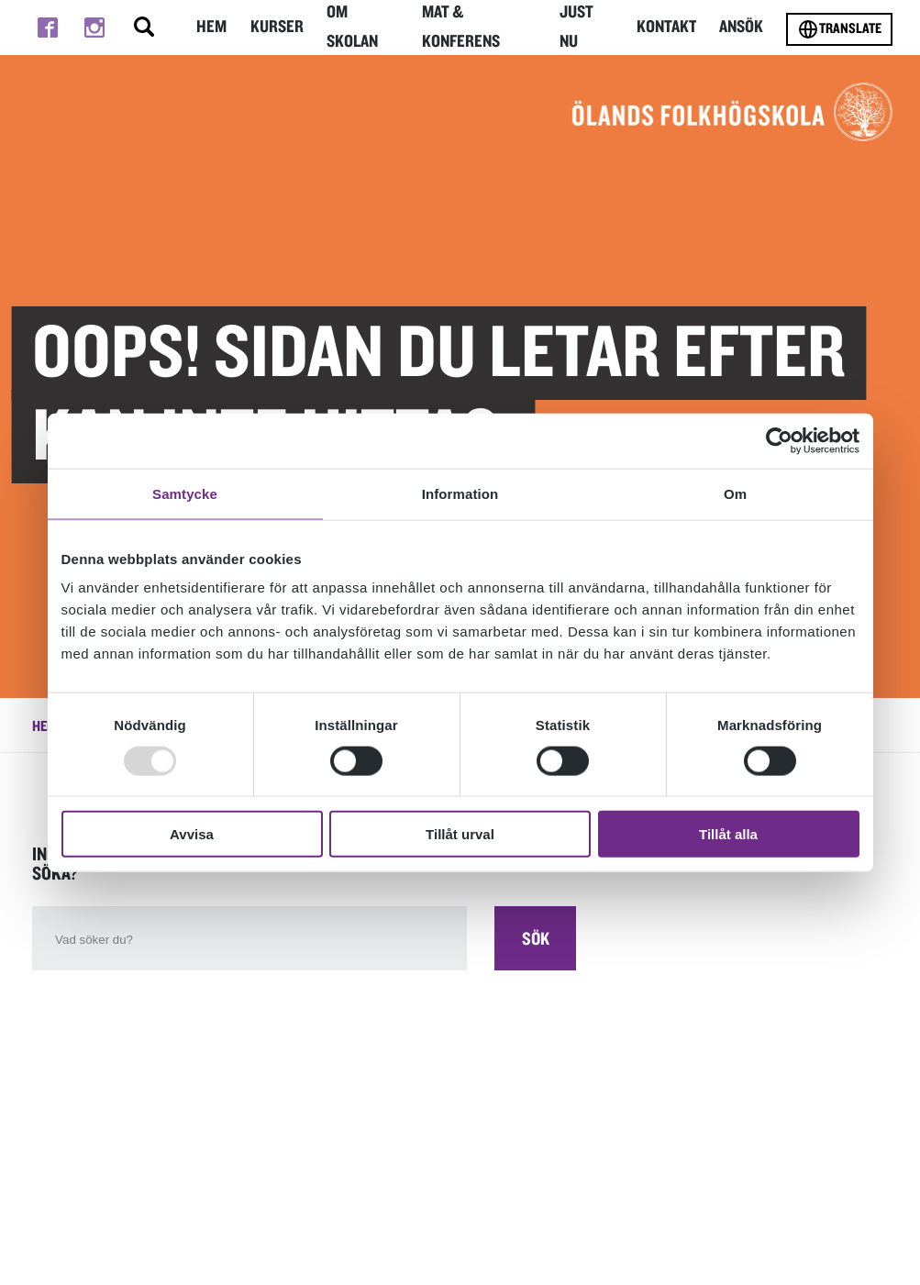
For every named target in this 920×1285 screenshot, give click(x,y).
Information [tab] (460, 493)
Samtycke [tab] (184, 493)
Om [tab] (735, 493)
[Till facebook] (47, 28)
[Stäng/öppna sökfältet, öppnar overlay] (144, 28)
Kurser (277, 27)
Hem (211, 27)
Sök (535, 939)
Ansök (741, 27)
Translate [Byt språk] (839, 29)
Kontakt (667, 27)
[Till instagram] (94, 28)
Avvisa (192, 834)
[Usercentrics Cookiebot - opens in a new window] (779, 440)
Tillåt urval (460, 834)
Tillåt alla (728, 834)
